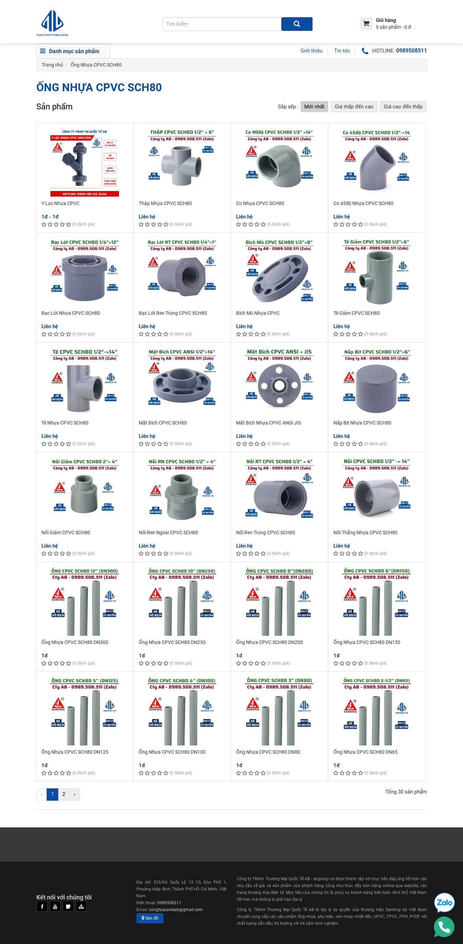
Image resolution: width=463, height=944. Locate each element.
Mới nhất (314, 107)
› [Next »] (74, 794)
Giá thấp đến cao (354, 107)
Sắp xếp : (288, 107)
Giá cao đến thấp (403, 107)
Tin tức (342, 51)
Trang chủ (52, 65)
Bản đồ (150, 918)
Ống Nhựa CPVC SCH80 (96, 65)
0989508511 (411, 50)
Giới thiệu (311, 51)
